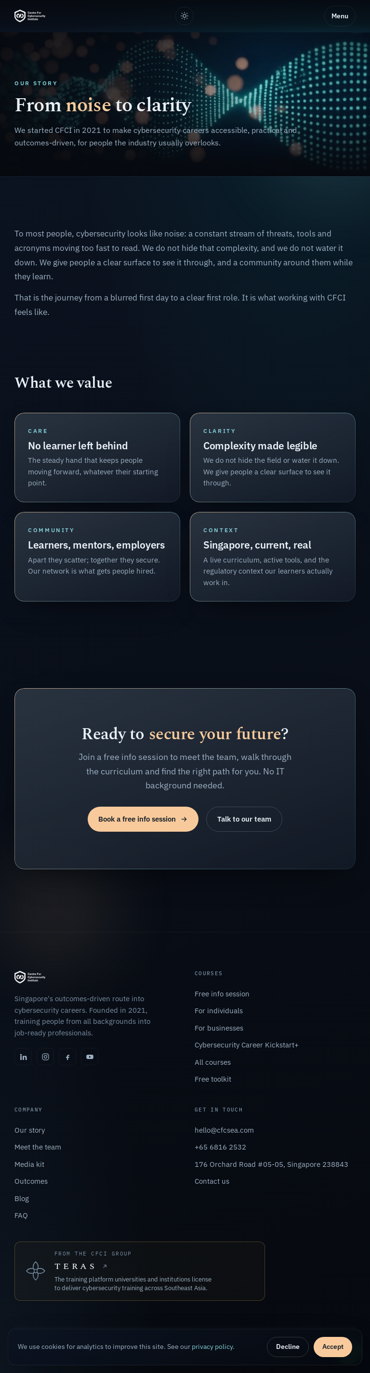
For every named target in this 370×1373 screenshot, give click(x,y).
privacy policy (212, 1346)
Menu (339, 16)
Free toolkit (213, 1079)
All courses (213, 1062)
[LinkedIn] (23, 1056)
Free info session (222, 993)
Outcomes (31, 1181)
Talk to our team (244, 819)
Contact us (212, 1181)
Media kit (29, 1164)
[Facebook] (67, 1056)
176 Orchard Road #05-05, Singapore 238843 (271, 1164)
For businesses (219, 1028)
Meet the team (37, 1146)
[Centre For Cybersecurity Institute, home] (29, 16)
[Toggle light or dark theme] (184, 16)
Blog (21, 1198)
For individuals (219, 1010)
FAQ (21, 1215)
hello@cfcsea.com (224, 1130)
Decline (288, 1346)
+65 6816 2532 (220, 1146)
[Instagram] (45, 1056)
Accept (333, 1346)
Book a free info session (143, 819)
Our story (29, 1130)
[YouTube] (89, 1056)
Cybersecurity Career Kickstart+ (247, 1044)
